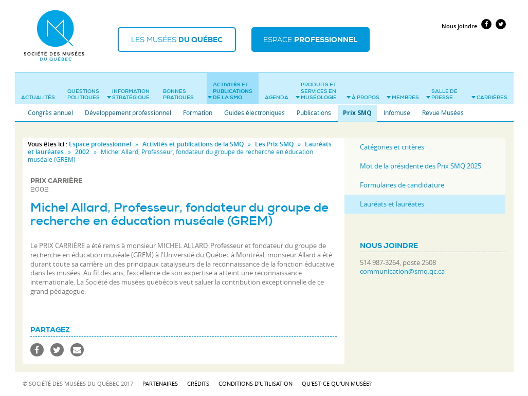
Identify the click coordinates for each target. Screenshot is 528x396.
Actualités (38, 97)
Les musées (177, 39)
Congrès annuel (50, 112)
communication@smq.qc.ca (402, 271)
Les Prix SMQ (274, 144)
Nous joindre (459, 26)
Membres (403, 97)
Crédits (198, 383)
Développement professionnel (128, 112)
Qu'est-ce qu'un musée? (337, 383)
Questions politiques (83, 94)
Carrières (489, 97)
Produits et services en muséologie (316, 91)
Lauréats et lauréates (392, 204)
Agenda (276, 97)
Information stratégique (128, 94)
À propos (363, 97)
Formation (197, 112)
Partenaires (160, 383)
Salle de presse (442, 94)
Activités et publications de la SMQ (230, 91)
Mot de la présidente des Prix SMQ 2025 (420, 166)
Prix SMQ (357, 112)
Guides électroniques (254, 112)
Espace (310, 39)
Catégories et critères (392, 147)
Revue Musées (443, 112)
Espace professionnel (100, 144)
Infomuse (397, 112)
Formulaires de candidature (402, 185)
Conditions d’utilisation (256, 383)
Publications (314, 112)
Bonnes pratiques (178, 94)
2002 (82, 152)
